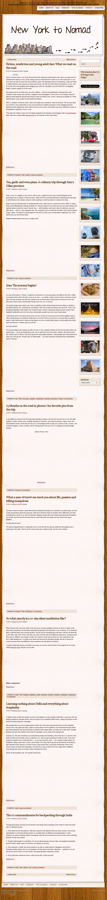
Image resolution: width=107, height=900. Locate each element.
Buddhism (32, 694)
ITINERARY (66, 8)
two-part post (30, 115)
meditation (64, 694)
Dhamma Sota (15, 647)
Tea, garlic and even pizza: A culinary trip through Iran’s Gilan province (40, 184)
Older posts (11, 59)
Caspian (32, 398)
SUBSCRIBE (99, 8)
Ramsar (47, 398)
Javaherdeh (40, 398)
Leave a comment (37, 175)
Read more (10, 167)
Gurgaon (57, 694)
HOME (41, 8)
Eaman (25, 189)
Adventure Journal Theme (8, 890)
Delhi (38, 694)
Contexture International (8, 894)
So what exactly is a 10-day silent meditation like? (36, 619)
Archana (26, 71)
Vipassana (71, 694)
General (17, 175)
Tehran (61, 398)
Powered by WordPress (99, 890)
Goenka (50, 694)
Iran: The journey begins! (21, 286)
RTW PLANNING (77, 8)
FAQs (57, 8)
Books (27, 175)
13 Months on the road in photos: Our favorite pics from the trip (39, 408)
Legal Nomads (71, 113)
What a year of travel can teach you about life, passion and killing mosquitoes (41, 499)
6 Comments (68, 398)
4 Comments (37, 611)
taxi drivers (54, 398)
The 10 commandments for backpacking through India (39, 815)
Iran (16, 278)
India (16, 694)
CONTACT (89, 8)
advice (25, 867)
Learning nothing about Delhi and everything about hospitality (37, 706)
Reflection (28, 611)
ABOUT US (49, 8)
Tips (30, 867)
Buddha (26, 694)
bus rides (26, 398)
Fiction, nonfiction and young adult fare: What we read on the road (41, 66)
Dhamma (44, 694)
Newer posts (71, 59)
